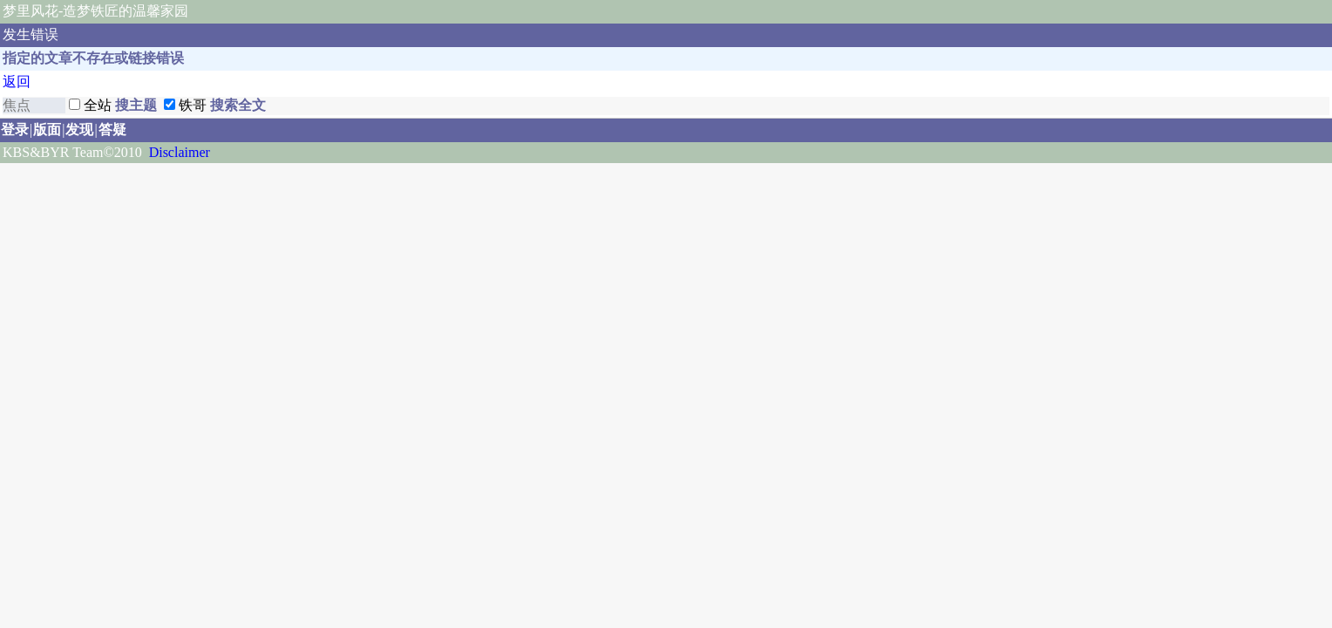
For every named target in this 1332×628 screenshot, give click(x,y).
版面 (47, 129)
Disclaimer (179, 152)
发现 (79, 129)
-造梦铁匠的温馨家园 (123, 10)
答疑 (112, 129)
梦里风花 (30, 10)
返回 (17, 81)
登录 (15, 129)
